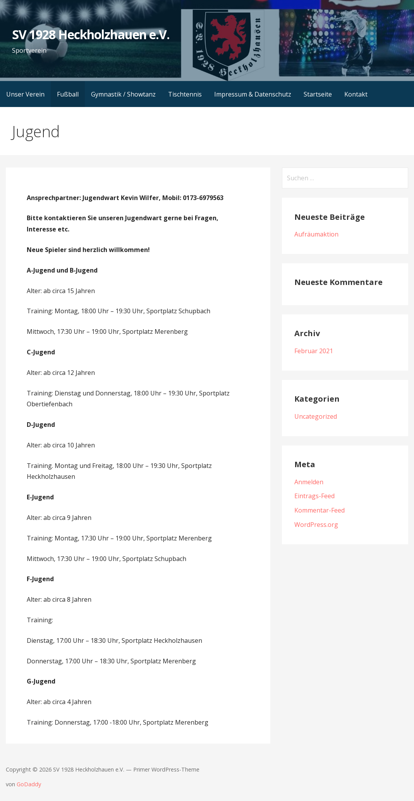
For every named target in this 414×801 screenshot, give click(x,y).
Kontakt (356, 94)
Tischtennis (185, 94)
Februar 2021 (313, 351)
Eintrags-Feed (314, 496)
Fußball (68, 94)
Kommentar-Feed (319, 510)
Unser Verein (25, 94)
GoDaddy (29, 784)
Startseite (318, 94)
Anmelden (308, 482)
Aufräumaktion (316, 234)
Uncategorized (315, 416)
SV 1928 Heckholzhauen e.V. (91, 34)
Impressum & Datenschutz (252, 94)
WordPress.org (316, 524)
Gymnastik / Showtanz (123, 94)
